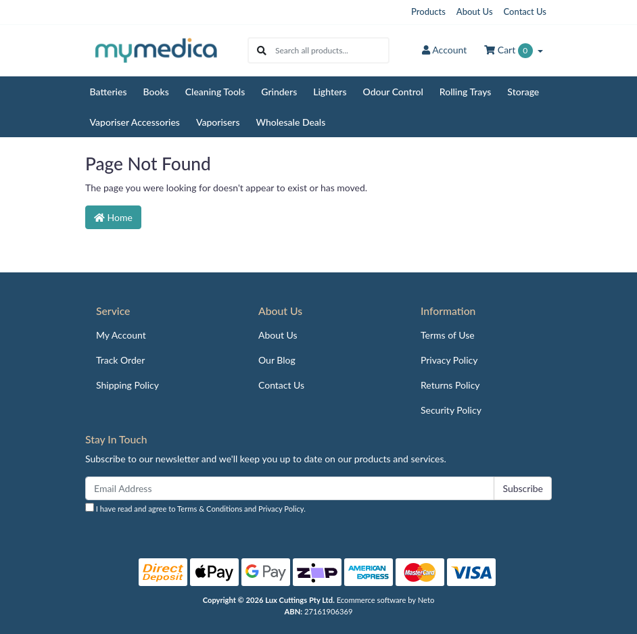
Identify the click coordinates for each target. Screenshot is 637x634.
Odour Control (393, 91)
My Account (121, 335)
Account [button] (444, 49)
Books (156, 91)
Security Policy (451, 410)
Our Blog (277, 360)
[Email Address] (289, 488)
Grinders (279, 91)
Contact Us (525, 11)
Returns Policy (450, 385)
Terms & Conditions (209, 508)
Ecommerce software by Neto (386, 599)
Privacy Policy (449, 360)
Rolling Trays (466, 91)
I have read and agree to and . (195, 508)
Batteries (108, 91)
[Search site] (261, 50)
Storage (523, 91)
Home (113, 217)
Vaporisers (218, 122)
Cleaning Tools (215, 91)
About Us (474, 11)
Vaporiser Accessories (135, 122)
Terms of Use (448, 335)
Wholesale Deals (291, 122)
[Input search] (331, 50)
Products (428, 11)
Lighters (329, 91)
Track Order (120, 360)
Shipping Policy (127, 385)
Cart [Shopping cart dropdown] (509, 50)
